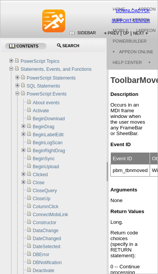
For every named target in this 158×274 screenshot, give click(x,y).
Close (39, 182)
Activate (41, 110)
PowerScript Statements (51, 78)
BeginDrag (43, 126)
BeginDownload (49, 118)
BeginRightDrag (49, 150)
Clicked (40, 174)
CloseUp (41, 198)
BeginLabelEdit (48, 134)
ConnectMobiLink (50, 214)
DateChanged (47, 238)
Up (126, 33)
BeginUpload (46, 166)
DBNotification (47, 262)
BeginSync (43, 158)
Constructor (44, 222)
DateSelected (46, 246)
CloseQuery (45, 190)
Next (138, 33)
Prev (113, 33)
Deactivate (43, 270)
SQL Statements (43, 86)
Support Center (131, 20)
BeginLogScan (47, 142)
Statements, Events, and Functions (56, 69)
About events (46, 102)
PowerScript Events (47, 94)
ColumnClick (45, 206)
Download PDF (133, 10)
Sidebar (86, 32)
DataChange (45, 230)
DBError (41, 254)
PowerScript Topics (40, 61)
